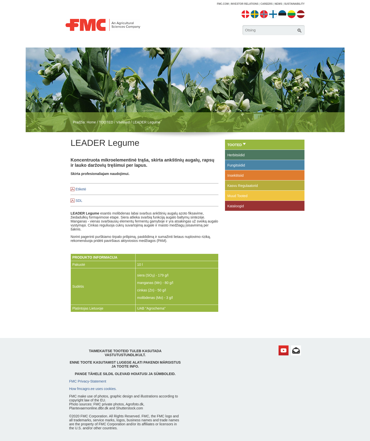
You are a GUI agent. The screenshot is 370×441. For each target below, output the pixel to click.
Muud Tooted (237, 196)
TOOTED (106, 122)
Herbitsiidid (236, 155)
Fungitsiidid (236, 165)
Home (91, 122)
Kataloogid (235, 206)
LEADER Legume (146, 122)
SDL (78, 201)
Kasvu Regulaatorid (242, 186)
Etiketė (80, 189)
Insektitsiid (235, 175)
